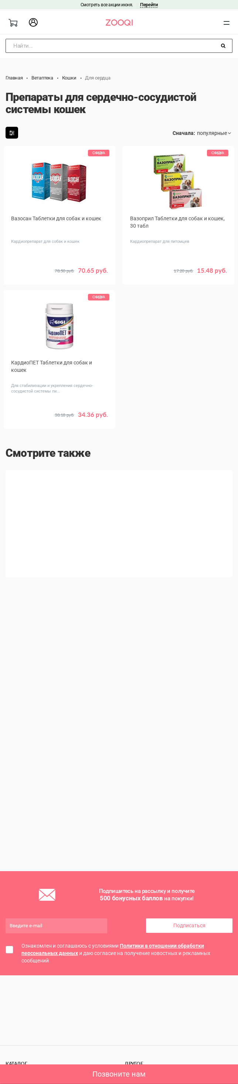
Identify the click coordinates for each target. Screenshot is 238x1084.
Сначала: (184, 133)
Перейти (148, 4)
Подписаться (189, 925)
